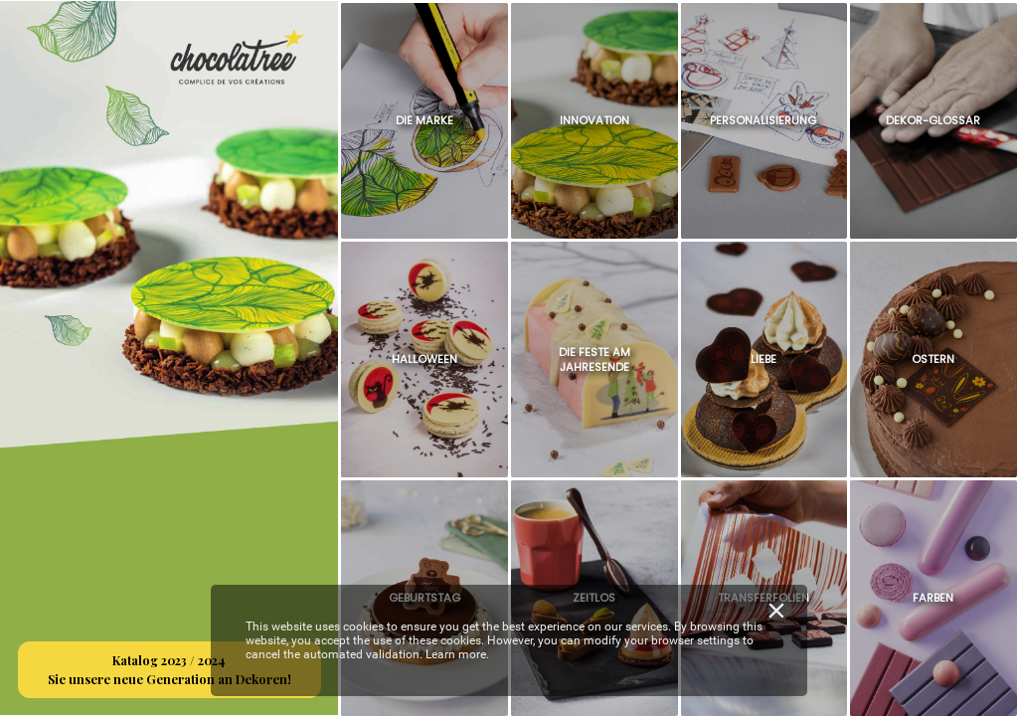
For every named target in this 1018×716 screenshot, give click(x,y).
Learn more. (457, 654)
